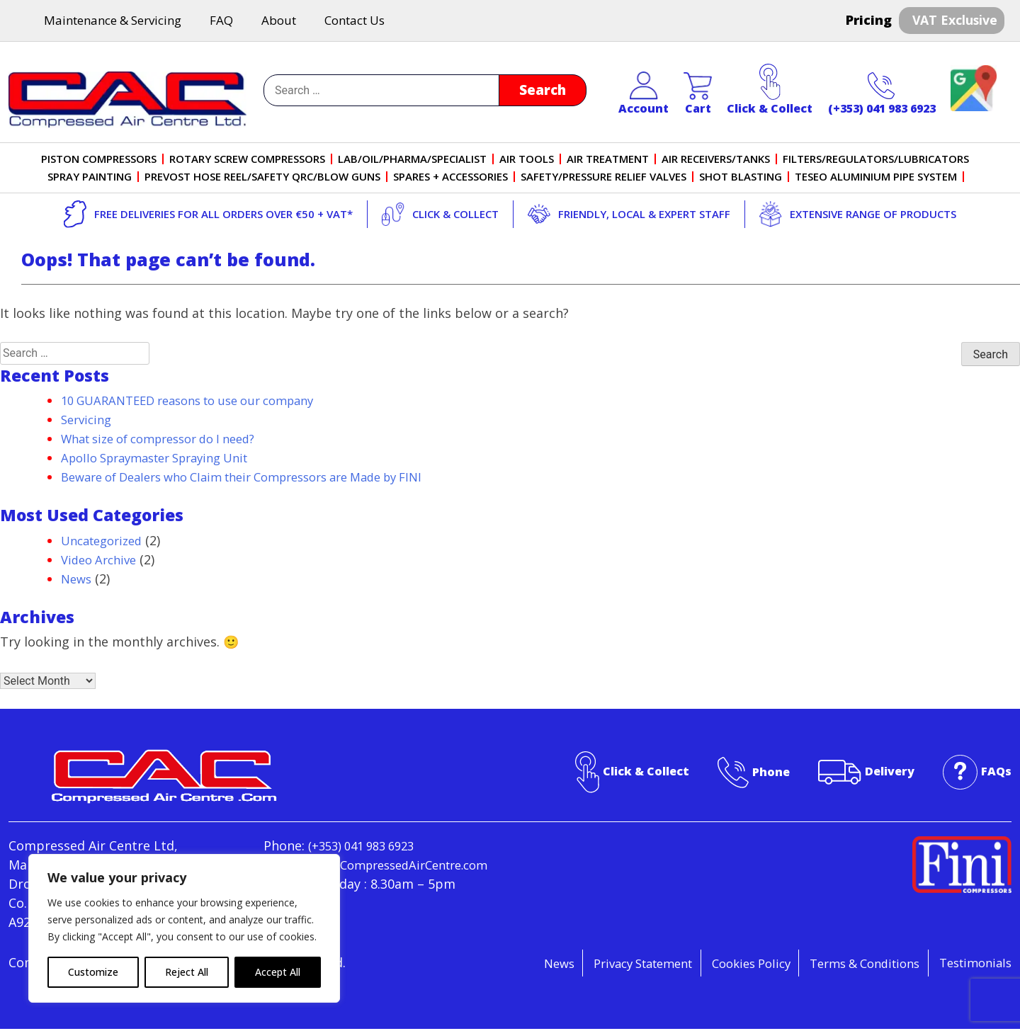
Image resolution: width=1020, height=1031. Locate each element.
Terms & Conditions (849, 964)
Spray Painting (89, 178)
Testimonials (972, 964)
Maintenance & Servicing (112, 21)
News (77, 579)
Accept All (277, 972)
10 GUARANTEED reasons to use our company (201, 402)
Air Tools (527, 160)
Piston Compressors (99, 160)
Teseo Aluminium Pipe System (876, 178)
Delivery (885, 772)
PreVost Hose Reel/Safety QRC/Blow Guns (262, 178)
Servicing (88, 421)
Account (643, 95)
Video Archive (102, 560)
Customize (93, 972)
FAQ (221, 21)
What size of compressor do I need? (170, 440)
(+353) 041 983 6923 (882, 96)
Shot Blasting (740, 178)
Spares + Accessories (450, 178)
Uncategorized (106, 541)
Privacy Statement (602, 964)
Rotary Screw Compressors (248, 160)
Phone (762, 772)
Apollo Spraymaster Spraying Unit (165, 459)
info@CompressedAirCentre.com (363, 885)
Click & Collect (769, 91)
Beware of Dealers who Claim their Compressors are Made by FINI (262, 478)
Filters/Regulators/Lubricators (876, 160)
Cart (698, 96)
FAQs (995, 772)
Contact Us (354, 21)
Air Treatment (608, 160)
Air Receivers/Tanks (716, 160)
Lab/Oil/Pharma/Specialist (413, 160)
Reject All (186, 972)
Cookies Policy (723, 964)
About (278, 21)
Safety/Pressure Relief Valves (603, 178)
